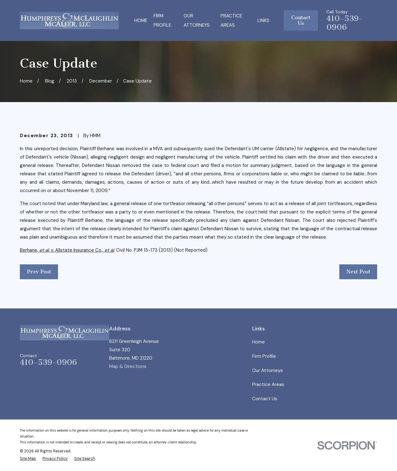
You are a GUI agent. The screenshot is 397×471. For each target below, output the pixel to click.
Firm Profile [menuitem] (162, 20)
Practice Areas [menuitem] (231, 20)
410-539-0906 (344, 23)
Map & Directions (127, 366)
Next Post (358, 272)
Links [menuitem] (263, 20)
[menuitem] (28, 459)
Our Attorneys (267, 370)
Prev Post (39, 272)
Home (258, 342)
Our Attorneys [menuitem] (197, 20)
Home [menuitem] (140, 20)
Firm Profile (264, 356)
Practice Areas (268, 384)
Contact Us (300, 20)
